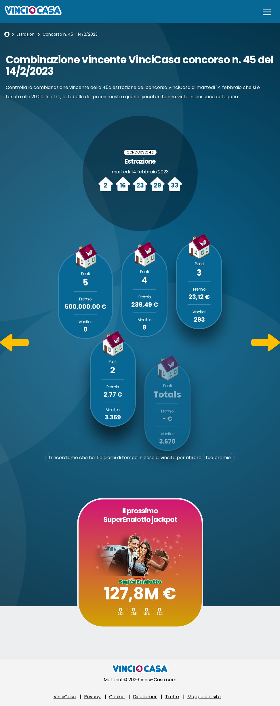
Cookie (117, 696)
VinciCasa (65, 696)
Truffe (172, 696)
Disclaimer (145, 696)
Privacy (92, 696)
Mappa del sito (204, 696)
